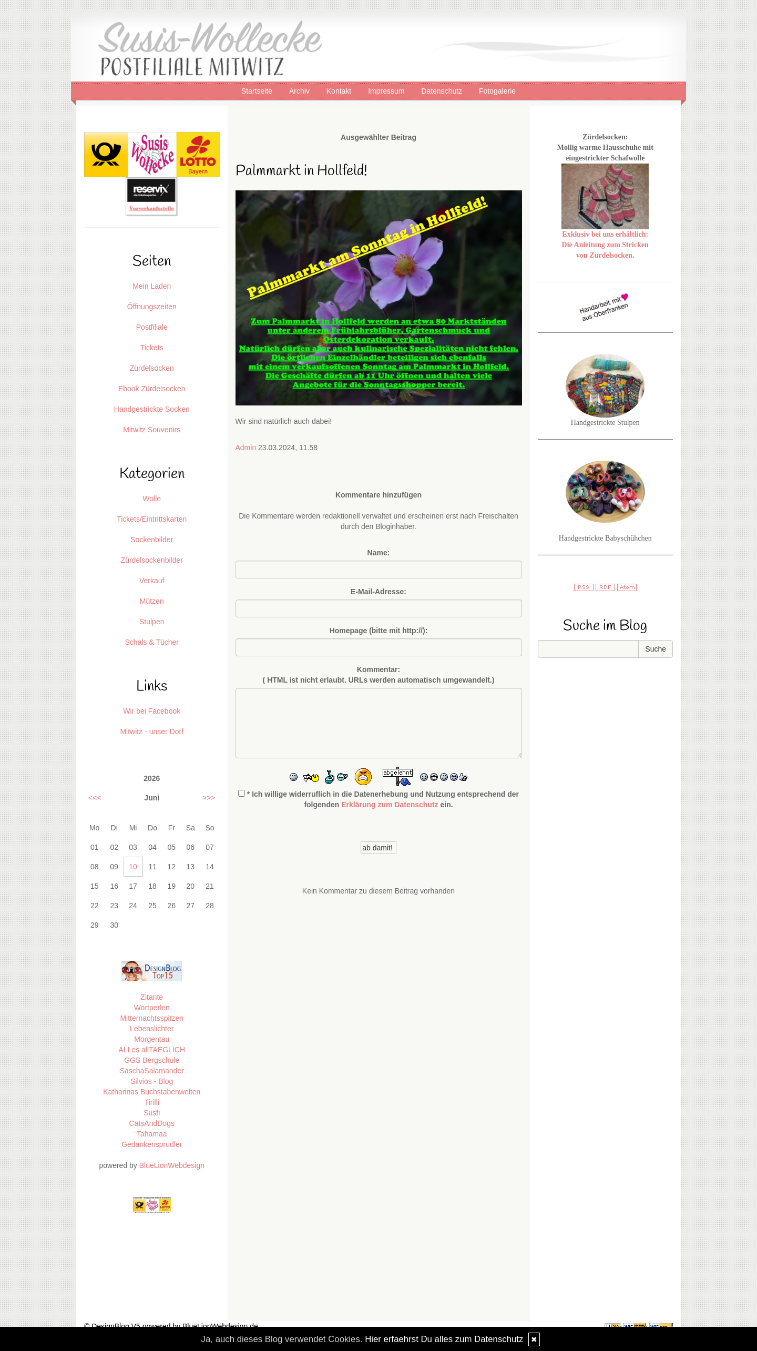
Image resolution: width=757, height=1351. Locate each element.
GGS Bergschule (151, 1060)
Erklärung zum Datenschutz (389, 804)
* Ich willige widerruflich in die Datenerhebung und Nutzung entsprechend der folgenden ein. (378, 799)
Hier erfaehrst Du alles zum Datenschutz (444, 1339)
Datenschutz (442, 91)
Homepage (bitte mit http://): (379, 630)
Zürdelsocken (152, 368)
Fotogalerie (497, 91)
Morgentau (151, 1039)
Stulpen (151, 621)
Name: (378, 552)
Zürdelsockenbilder (152, 560)
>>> (209, 798)
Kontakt (339, 91)
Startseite (257, 91)
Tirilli (152, 1102)
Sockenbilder (151, 539)
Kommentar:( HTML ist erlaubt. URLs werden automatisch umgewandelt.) (379, 674)
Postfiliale (152, 327)
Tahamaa (152, 1134)
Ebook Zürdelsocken (152, 388)
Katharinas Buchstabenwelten (151, 1092)
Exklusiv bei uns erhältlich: (605, 234)
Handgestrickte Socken (152, 409)
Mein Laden (151, 286)
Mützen (152, 601)
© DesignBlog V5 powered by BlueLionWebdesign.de (171, 1326)
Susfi (152, 1113)
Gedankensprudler (151, 1144)
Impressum (387, 91)
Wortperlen (152, 1007)
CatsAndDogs (152, 1123)
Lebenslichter (151, 1028)
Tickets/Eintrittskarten (152, 519)
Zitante (151, 997)
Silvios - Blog (151, 1081)
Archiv (300, 91)
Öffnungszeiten (152, 306)
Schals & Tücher (152, 642)
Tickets (151, 347)
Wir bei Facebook (151, 711)
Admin (246, 447)
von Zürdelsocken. (605, 255)
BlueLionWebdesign (171, 1165)
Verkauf (151, 580)
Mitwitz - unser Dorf (151, 731)
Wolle (151, 498)
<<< (94, 798)
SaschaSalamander (152, 1070)
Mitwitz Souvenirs (151, 429)
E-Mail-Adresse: (378, 591)
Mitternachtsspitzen (151, 1018)
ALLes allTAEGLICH (151, 1049)
